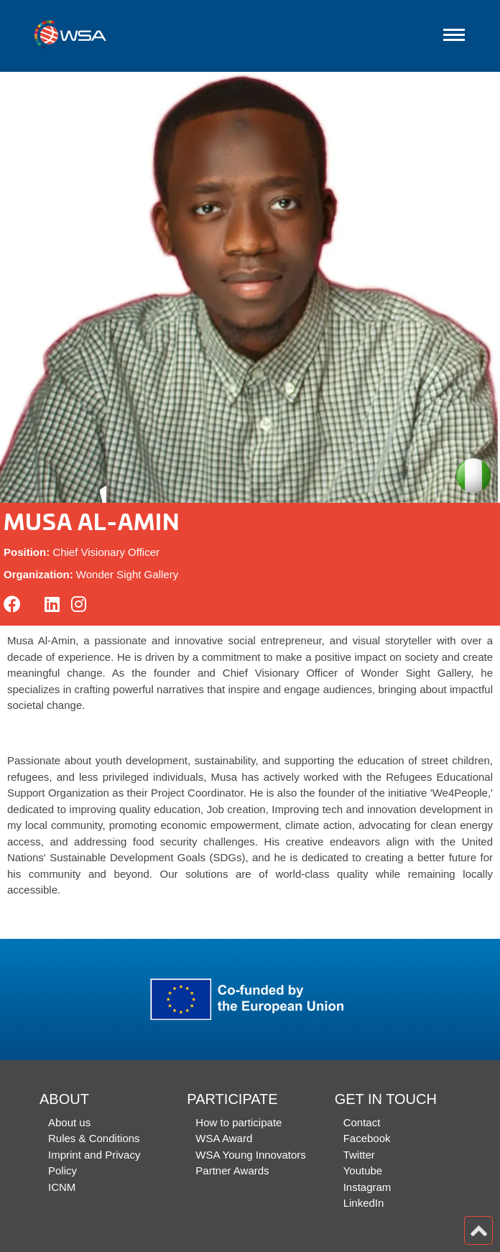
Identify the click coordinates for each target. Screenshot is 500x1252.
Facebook (367, 1138)
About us (69, 1122)
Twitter (359, 1155)
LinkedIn (363, 1203)
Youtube (363, 1170)
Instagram (367, 1187)
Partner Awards (232, 1170)
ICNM (61, 1187)
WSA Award (223, 1138)
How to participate (238, 1122)
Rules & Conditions (94, 1138)
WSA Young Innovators (250, 1155)
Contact (362, 1122)
